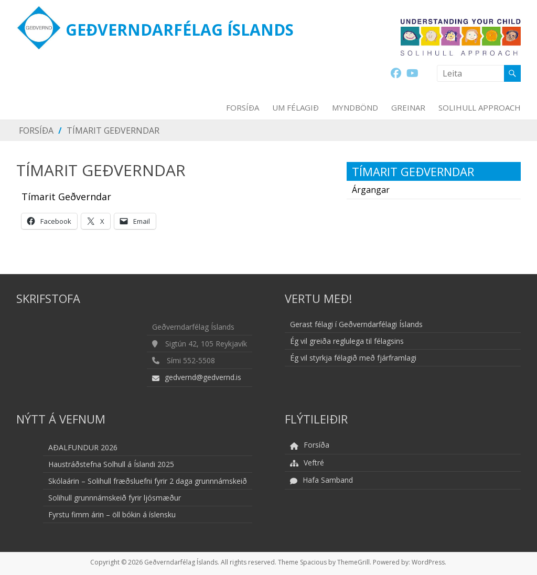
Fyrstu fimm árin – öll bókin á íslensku (112, 514)
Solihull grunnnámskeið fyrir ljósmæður (114, 498)
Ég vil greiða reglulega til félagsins (347, 341)
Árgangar (371, 190)
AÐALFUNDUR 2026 (82, 447)
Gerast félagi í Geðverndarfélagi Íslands (356, 324)
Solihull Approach (479, 107)
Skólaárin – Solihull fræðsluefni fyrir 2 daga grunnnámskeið (147, 481)
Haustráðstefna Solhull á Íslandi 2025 (111, 464)
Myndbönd (355, 107)
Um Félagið (295, 107)
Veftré (314, 463)
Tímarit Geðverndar (113, 130)
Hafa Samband (328, 480)
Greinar (408, 107)
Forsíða (242, 107)
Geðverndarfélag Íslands (180, 29)
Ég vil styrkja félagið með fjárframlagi (353, 358)
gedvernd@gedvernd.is (203, 377)
